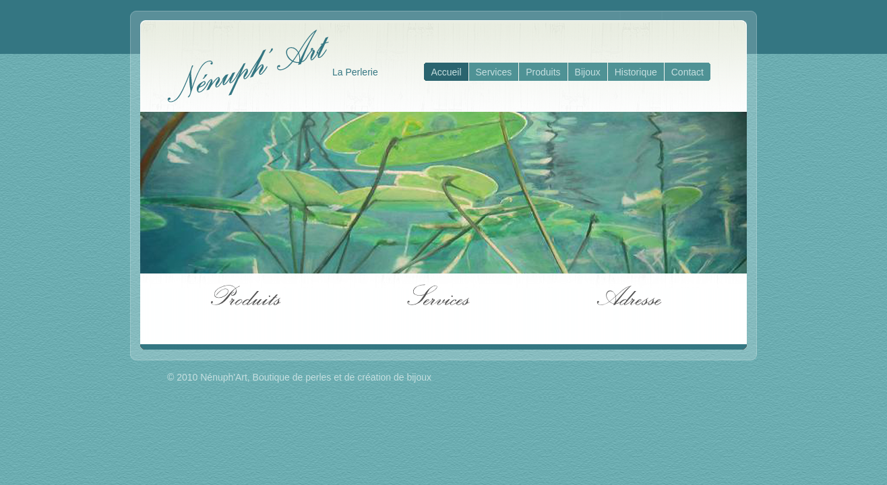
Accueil (446, 72)
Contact (687, 72)
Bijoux (588, 72)
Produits (543, 72)
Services (494, 72)
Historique (636, 72)
